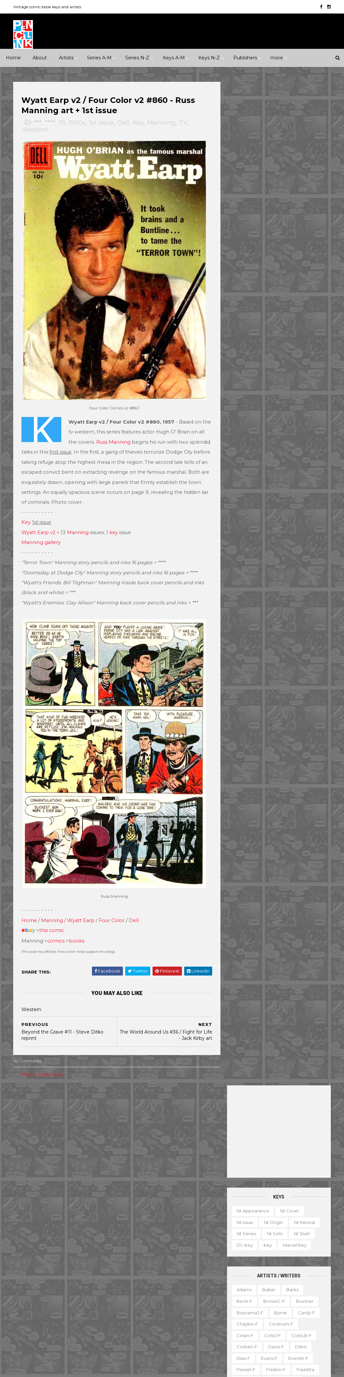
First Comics (31, 1262)
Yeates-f (278, 628)
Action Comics (142, 1147)
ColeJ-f (272, 332)
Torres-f (244, 594)
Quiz (274, 1297)
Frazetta (305, 366)
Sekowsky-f (249, 525)
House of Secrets (145, 1250)
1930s (24, 1120)
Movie (197, 1120)
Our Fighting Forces (148, 1295)
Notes (285, 1286)
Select (297, 1297)
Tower (49, 1319)
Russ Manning (120, 436)
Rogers (299, 503)
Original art (247, 1297)
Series (241, 1309)
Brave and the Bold (148, 1181)
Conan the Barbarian (149, 1204)
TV (184, 123)
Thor (178, 1319)
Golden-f (246, 377)
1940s (46, 1120)
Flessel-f (245, 366)
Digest (242, 1240)
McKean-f (285, 446)
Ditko (300, 343)
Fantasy (26, 1154)
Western (36, 130)
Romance (63, 1165)
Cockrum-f (280, 320)
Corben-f (246, 343)
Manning (162, 123)
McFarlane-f (249, 446)
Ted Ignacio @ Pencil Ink (297, 1184)
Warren (26, 1330)
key (114, 526)
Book (285, 1229)
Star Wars (190, 1295)
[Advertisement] (278, 128)
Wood (280, 617)
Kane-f (295, 411)
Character (312, 1229)
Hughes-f (280, 400)
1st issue (102, 123)
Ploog (242, 491)
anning (55, 908)
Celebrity (136, 1108)
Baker (268, 286)
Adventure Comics (188, 1147)
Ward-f (268, 605)
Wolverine (204, 1319)
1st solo (274, 230)
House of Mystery (187, 1238)
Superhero (74, 1177)
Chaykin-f (246, 320)
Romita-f (246, 514)
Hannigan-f (248, 389)
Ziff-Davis (55, 1330)
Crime (81, 1142)
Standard (81, 1307)
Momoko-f (248, 457)
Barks (292, 286)
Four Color (112, 908)
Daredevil (193, 1204)
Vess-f (243, 605)
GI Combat (201, 1227)
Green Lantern (142, 1238)
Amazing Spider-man (149, 1159)
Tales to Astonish (144, 1319)
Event (163, 1108)
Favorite (243, 1252)
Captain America (144, 1193)
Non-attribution (251, 1286)
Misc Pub (28, 1295)
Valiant (74, 1319)
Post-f (266, 491)
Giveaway (299, 1252)
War (101, 1177)
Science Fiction (35, 1177)
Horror (53, 1154)
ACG (23, 1216)
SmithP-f (301, 548)
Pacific (55, 1295)
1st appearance (252, 207)
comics (56, 929)
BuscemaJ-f (249, 309)
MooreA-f (282, 457)
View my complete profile (289, 1193)
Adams (243, 286)
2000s (92, 1131)
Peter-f (301, 480)
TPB (263, 1309)
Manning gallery (41, 536)
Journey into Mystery (178, 1262)
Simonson (246, 548)
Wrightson (247, 628)
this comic (52, 918)
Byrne (279, 309)
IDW (23, 1284)
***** (82, 1108)
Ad (265, 1229)
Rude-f (299, 514)
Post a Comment (42, 1063)
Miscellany (288, 1274)
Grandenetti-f (282, 377)
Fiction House (87, 1250)
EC (41, 1238)
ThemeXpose (48, 1368)
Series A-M (99, 58)
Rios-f (273, 503)
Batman (166, 1170)
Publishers (245, 58)
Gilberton (84, 1262)
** (32, 1108)
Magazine (286, 1263)
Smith (274, 548)
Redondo (246, 503)
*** (38, 123)
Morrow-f (246, 468)
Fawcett (53, 1250)
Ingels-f (310, 400)
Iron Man (136, 1262)
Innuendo (190, 1108)
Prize (79, 1295)
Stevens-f (302, 571)
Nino (301, 468)
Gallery (270, 1252)
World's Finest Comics (150, 1341)
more (277, 58)
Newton (276, 468)
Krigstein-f (269, 423)
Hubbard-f (247, 400)
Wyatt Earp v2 (39, 526)
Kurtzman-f (248, 434)
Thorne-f (283, 583)
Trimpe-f (294, 594)
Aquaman (193, 1159)
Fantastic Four (142, 1227)
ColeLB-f (301, 332)
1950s (77, 123)
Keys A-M (174, 58)
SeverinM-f (248, 537)
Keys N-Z (209, 58)
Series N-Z (137, 58)
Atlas (69, 1216)
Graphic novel (250, 1263)
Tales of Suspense (186, 1307)
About (40, 58)
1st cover (289, 207)
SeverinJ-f (284, 525)
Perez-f (273, 480)
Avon (90, 1216)
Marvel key (294, 241)
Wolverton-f (249, 617)
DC (51, 1227)
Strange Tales (141, 1307)
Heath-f (280, 389)
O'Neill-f (245, 480)
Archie (46, 1216)
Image (45, 1284)
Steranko (270, 571)
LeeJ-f (279, 434)
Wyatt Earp (81, 908)
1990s (69, 1131)
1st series (245, 230)
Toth (268, 594)
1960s (91, 1120)
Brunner (304, 297)
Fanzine (304, 1240)
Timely (25, 1319)
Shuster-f (282, 537)
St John (52, 1307)
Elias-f (242, 354)
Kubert (299, 423)
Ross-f (274, 514)
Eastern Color (69, 1238)
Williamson (298, 605)
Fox (59, 1262)
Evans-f (268, 354)
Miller (312, 446)
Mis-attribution (250, 1274)
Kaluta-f (268, 411)
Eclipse (26, 1250)
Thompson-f (249, 583)
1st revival (303, 218)
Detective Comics (146, 1216)
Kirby (241, 423)
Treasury (244, 1320)
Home (13, 58)
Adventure (52, 1142)
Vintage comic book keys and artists (48, 6)
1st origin (272, 218)
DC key (244, 241)
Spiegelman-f (251, 560)
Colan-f (244, 332)
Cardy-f (305, 309)
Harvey (89, 1273)
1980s (46, 1131)
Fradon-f (275, 366)
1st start (301, 230)
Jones (242, 411)
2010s (24, 1142)
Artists (66, 58)
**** (50, 123)
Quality (26, 1307)
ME (66, 1284)
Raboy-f (293, 491)
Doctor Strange (193, 1216)
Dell (124, 123)
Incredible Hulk (191, 1250)
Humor (78, 1154)
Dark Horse (78, 1227)
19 (62, 123)
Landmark (137, 1120)
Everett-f (298, 354)
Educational (272, 1240)
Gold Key (61, 1273)
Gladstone (29, 1273)
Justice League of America (155, 1273)
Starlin (242, 571)
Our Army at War (144, 1284)
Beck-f (244, 297)
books (77, 929)
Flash (173, 1227)
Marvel (88, 1284)
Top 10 (301, 1309)
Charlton (27, 1227)
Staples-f (287, 560)
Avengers (137, 1170)
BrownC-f (273, 297)
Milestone (169, 1120)
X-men (191, 1341)
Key (138, 123)
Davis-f (275, 343)
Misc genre (30, 1165)
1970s (24, 1131)
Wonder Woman (144, 1330)
